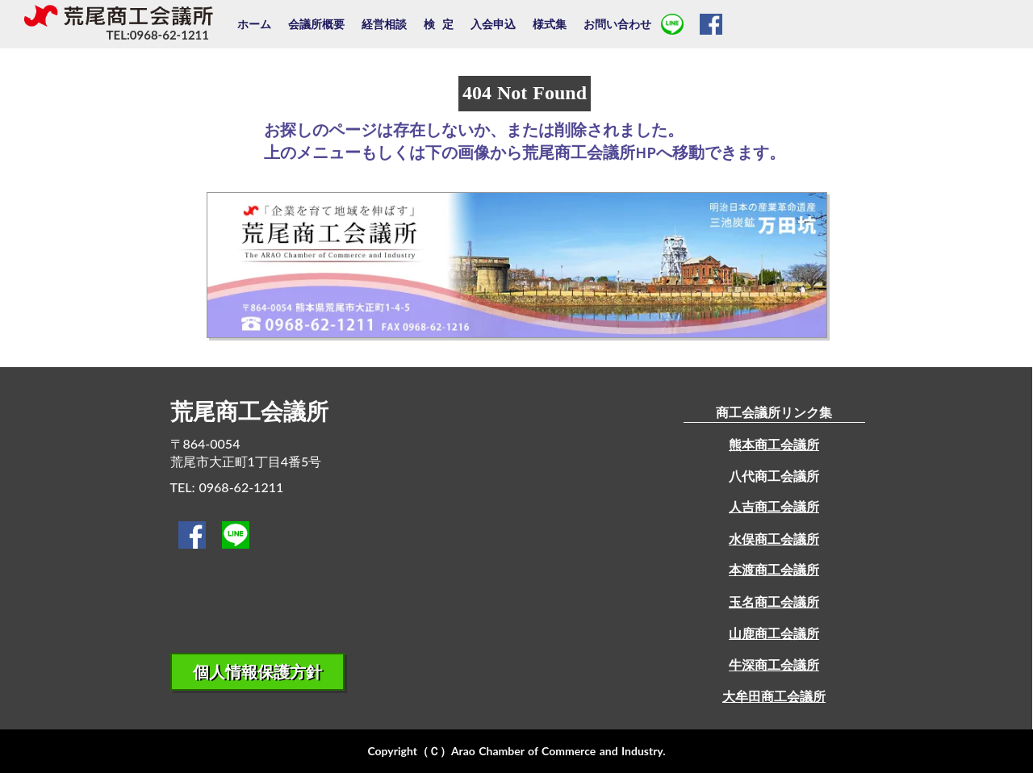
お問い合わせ (617, 24)
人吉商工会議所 (774, 506)
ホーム (254, 24)
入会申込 (493, 24)
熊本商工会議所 (774, 444)
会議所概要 (316, 24)
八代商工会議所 (774, 475)
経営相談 (384, 24)
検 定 (439, 24)
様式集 (550, 24)
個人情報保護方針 (257, 671)
